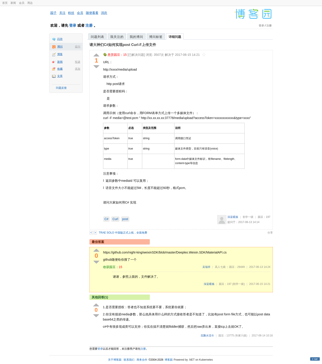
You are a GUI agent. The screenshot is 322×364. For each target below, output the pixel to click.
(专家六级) (241, 335)
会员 (21, 2)
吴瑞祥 (206, 267)
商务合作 (142, 359)
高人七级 (220, 267)
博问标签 (156, 37)
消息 (104, 13)
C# (106, 219)
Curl (115, 219)
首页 (5, 2)
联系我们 (129, 359)
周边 (30, 2)
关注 (62, 13)
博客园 (169, 359)
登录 (72, 25)
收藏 (60, 68)
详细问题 (175, 37)
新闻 (13, 2)
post (125, 219)
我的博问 (136, 37)
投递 (77, 61)
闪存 (60, 39)
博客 (60, 54)
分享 (270, 232)
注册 (89, 25)
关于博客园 (114, 359)
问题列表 (97, 37)
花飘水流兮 (207, 335)
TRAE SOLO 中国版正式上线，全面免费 (123, 232)
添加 (77, 68)
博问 (60, 46)
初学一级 (248, 217)
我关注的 (117, 37)
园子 (53, 13)
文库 (60, 76)
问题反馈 (61, 87)
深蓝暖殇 (232, 217)
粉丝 (71, 13)
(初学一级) (238, 284)
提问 (77, 46)
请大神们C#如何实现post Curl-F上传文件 (122, 45)
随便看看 (92, 13)
